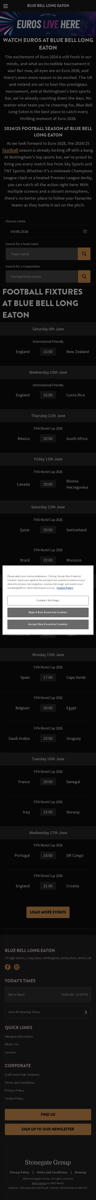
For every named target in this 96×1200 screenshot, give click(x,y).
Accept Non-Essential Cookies (48, 624)
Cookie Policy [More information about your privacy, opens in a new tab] (64, 588)
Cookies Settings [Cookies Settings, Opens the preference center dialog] (47, 600)
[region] (47, 600)
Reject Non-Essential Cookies (48, 612)
